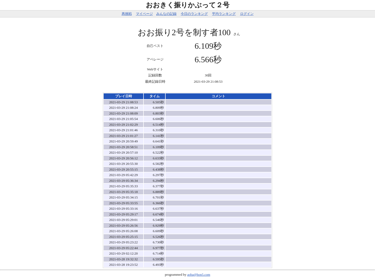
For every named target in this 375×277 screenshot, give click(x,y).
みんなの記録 (166, 14)
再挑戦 (127, 14)
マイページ (144, 14)
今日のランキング (194, 14)
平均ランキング (224, 14)
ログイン (247, 14)
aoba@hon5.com (198, 274)
